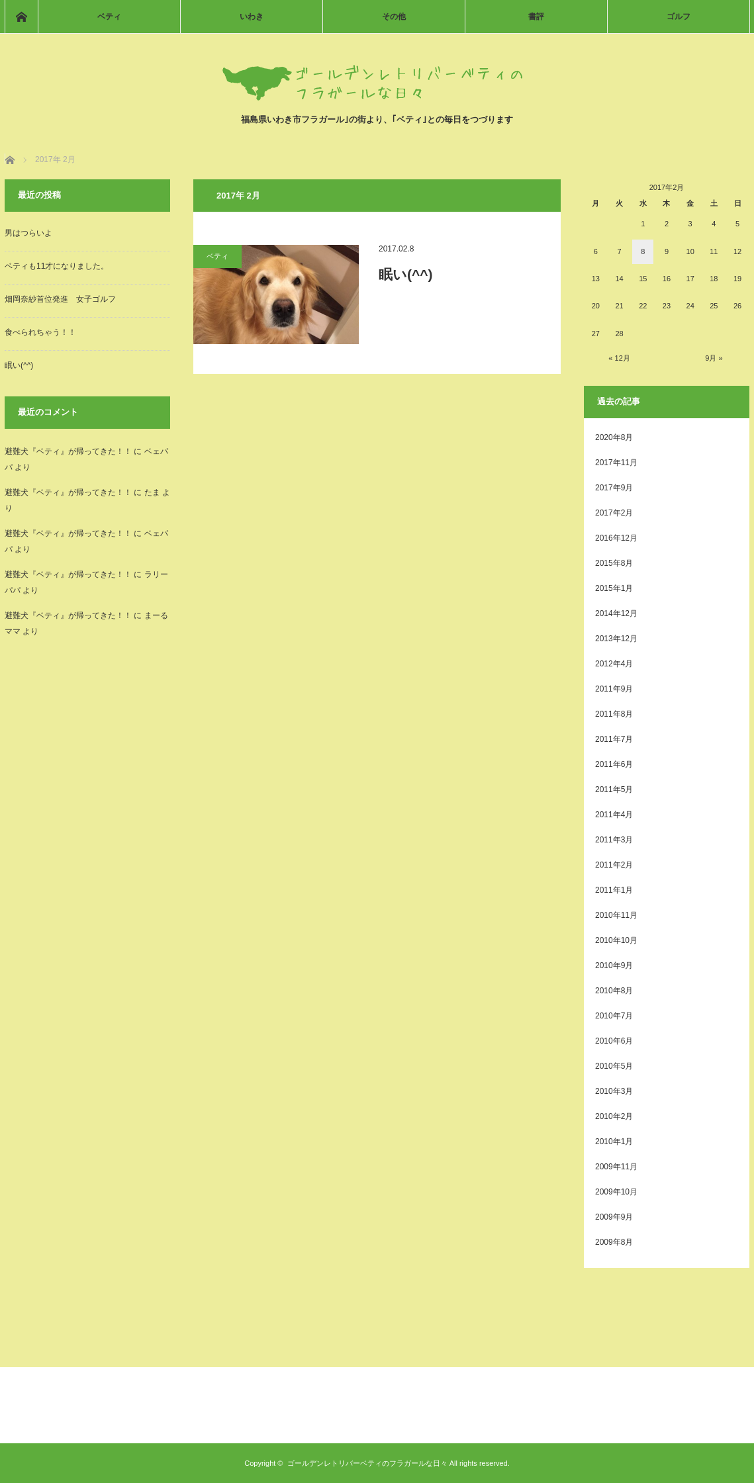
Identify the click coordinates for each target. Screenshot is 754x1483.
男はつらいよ (28, 233)
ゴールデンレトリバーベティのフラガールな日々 (367, 1463)
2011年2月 (614, 865)
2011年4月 (614, 814)
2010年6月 (614, 1041)
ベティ (109, 16)
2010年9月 (614, 965)
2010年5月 (614, 1066)
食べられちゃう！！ (40, 332)
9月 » (713, 358)
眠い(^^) (406, 274)
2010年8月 (614, 990)
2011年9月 (614, 689)
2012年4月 (614, 663)
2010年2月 (614, 1116)
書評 (536, 16)
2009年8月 (614, 1242)
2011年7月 (614, 739)
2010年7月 (614, 1015)
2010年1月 (614, 1141)
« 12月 (619, 358)
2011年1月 (614, 890)
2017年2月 (614, 512)
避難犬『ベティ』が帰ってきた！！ (68, 451)
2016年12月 (616, 538)
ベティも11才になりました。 (57, 266)
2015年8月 (614, 563)
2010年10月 (616, 940)
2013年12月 (616, 638)
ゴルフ (678, 16)
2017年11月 (616, 462)
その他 (394, 16)
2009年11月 (616, 1166)
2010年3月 (614, 1091)
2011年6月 (614, 764)
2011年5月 (614, 789)
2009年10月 (616, 1191)
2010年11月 (616, 915)
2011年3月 (614, 839)
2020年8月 (614, 437)
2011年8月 (614, 714)
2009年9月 (614, 1217)
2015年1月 (614, 588)
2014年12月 (616, 613)
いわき (251, 16)
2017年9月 (614, 487)
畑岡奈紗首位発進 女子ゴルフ (60, 299)
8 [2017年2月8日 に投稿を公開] (643, 251)
